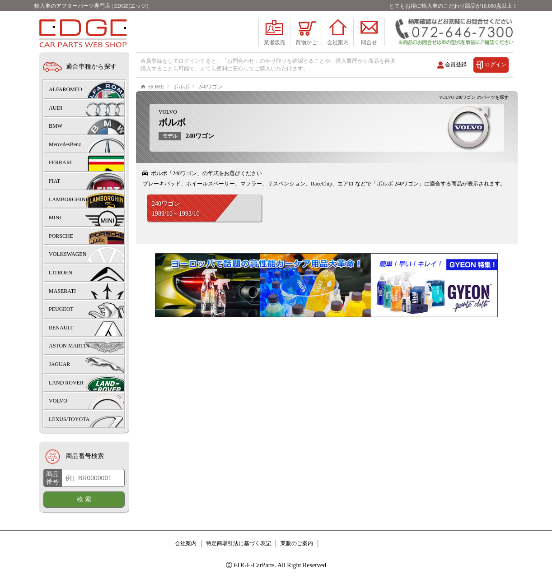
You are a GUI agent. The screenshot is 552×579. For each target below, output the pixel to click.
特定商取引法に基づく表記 (238, 543)
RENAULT (61, 327)
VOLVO (168, 139)
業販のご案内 (297, 543)
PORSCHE (61, 236)
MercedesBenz (65, 144)
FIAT (54, 181)
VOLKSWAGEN (67, 254)
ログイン (495, 64)
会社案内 (185, 543)
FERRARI (60, 162)
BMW (55, 126)
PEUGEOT (61, 309)
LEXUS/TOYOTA (69, 419)
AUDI (55, 108)
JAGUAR (59, 364)
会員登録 (456, 64)
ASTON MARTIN (69, 346)
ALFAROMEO (65, 89)
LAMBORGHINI (68, 199)
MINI (55, 217)
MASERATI (62, 291)
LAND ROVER (66, 383)
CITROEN (60, 272)
